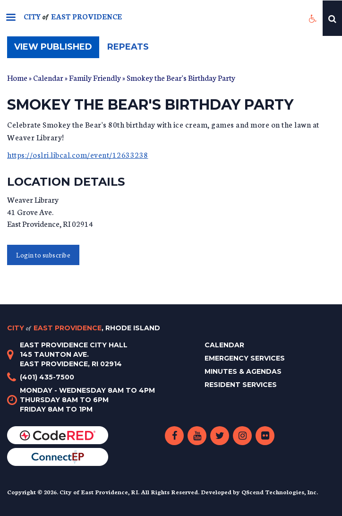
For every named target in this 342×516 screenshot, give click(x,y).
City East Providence (83, 328)
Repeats (128, 47)
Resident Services (241, 384)
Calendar (48, 77)
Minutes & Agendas (243, 371)
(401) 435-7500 (47, 377)
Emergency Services (245, 358)
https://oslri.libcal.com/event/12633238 (77, 154)
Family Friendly (95, 77)
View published (56, 49)
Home (17, 77)
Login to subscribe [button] (43, 254)
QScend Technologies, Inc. (279, 492)
